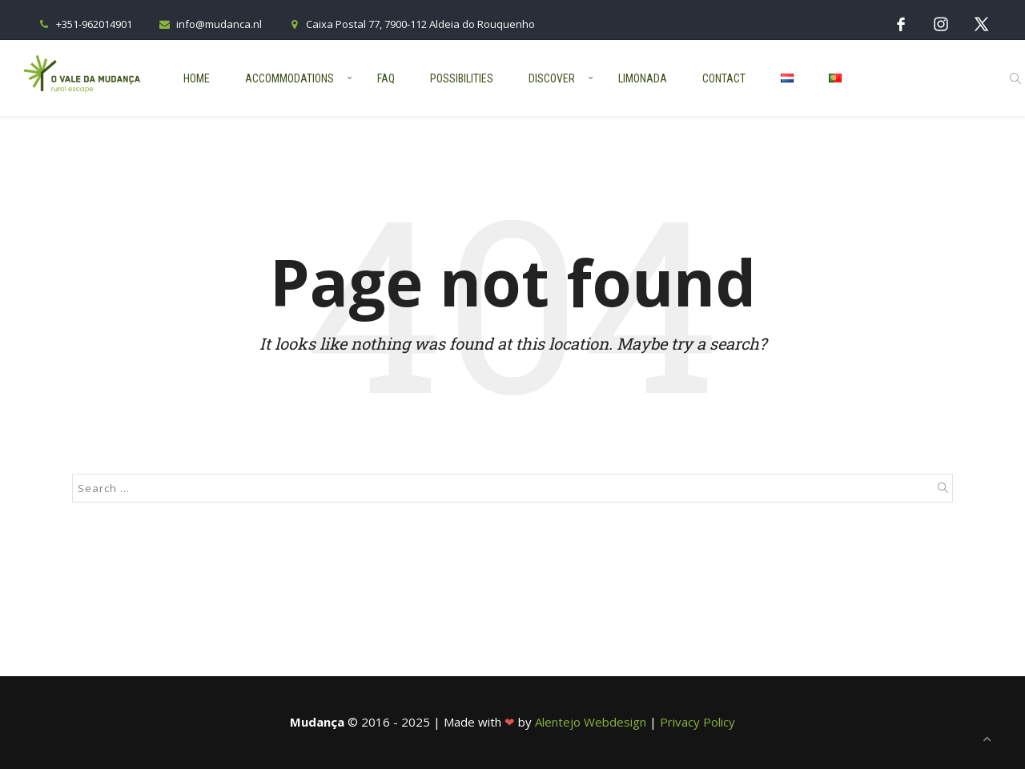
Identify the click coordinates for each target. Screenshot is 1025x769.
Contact (724, 78)
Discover (552, 78)
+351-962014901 (84, 24)
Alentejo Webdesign (590, 722)
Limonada (642, 78)
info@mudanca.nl (209, 24)
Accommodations (289, 78)
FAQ (386, 78)
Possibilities (461, 78)
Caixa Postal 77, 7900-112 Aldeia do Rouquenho (410, 24)
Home (196, 78)
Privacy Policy (697, 722)
